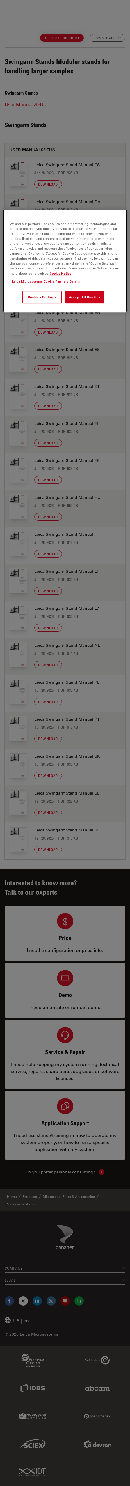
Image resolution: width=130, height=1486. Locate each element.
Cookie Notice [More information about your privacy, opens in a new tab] (60, 273)
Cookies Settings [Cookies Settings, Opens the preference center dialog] (42, 297)
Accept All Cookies (84, 297)
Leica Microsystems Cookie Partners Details (46, 281)
